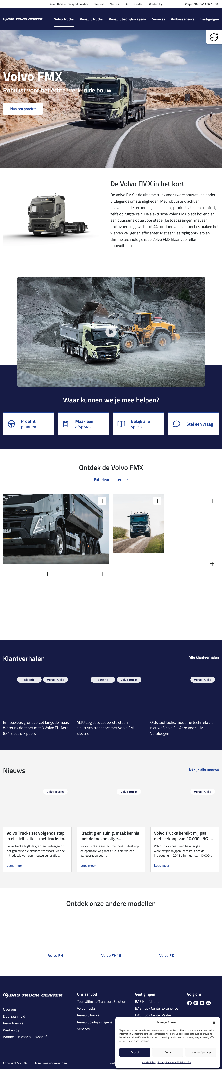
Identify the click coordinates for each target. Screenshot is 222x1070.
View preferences (201, 1052)
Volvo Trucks (64, 19)
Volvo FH (55, 956)
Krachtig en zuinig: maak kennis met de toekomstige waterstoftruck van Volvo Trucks (110, 839)
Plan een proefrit (23, 109)
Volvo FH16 (111, 956)
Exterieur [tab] (101, 480)
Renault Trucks (91, 19)
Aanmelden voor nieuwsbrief (25, 1037)
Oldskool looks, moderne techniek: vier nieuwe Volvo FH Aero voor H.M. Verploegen (182, 728)
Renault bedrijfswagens (127, 19)
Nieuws (114, 4)
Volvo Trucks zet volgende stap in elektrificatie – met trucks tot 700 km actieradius (36, 839)
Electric (29, 680)
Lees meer (14, 866)
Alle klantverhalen (204, 658)
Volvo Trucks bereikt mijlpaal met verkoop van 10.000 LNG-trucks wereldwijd (182, 839)
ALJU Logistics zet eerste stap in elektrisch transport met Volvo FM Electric (105, 728)
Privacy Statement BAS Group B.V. (174, 1062)
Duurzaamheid (14, 1017)
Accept (134, 1052)
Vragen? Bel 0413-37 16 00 (201, 4)
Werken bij (155, 4)
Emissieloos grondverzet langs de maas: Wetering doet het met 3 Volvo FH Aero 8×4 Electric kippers (36, 728)
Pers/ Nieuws (13, 1024)
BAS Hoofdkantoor (149, 1002)
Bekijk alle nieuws (204, 770)
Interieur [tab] (120, 480)
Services (158, 19)
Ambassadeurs (182, 19)
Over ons (99, 4)
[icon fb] (189, 1003)
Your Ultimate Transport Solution (69, 4)
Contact (139, 4)
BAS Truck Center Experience (156, 1009)
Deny (167, 1052)
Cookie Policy (149, 1062)
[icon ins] (195, 1003)
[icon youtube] (202, 1003)
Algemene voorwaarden (51, 1064)
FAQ (126, 4)
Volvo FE (166, 956)
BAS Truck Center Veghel (153, 1016)
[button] (214, 1022)
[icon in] (208, 1003)
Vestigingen (209, 19)
